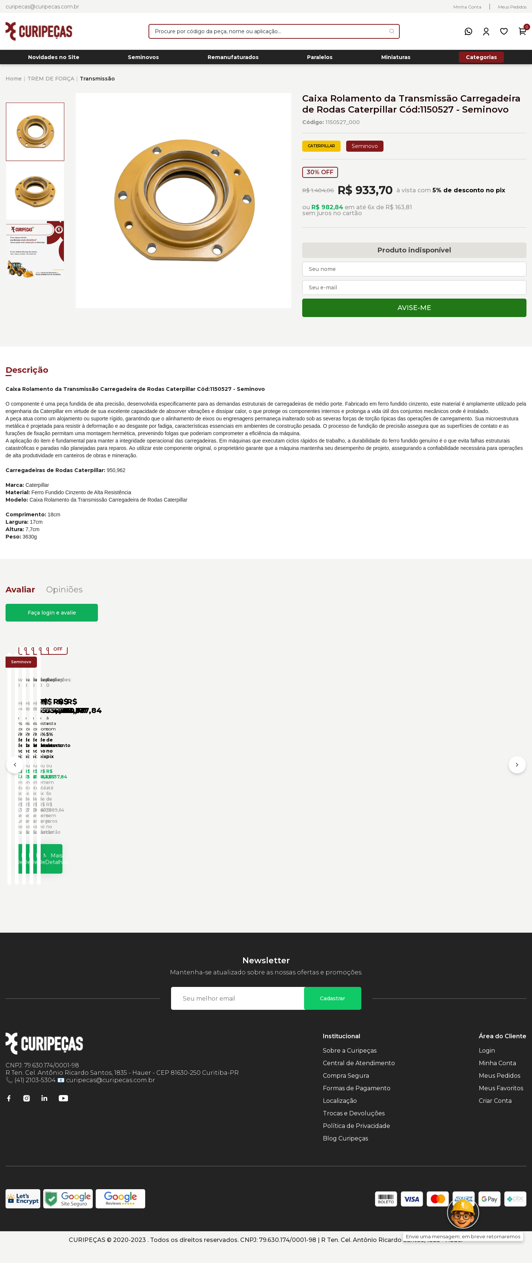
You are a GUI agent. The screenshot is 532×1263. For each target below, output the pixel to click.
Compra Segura (346, 1089)
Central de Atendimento (359, 1077)
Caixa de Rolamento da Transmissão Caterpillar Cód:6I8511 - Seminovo (318, 795)
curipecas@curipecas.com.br (42, 6)
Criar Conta (495, 1114)
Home (14, 82)
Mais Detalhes (76, 868)
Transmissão (97, 82)
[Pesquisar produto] (391, 31)
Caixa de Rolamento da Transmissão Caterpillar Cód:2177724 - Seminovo (190, 795)
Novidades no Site (53, 59)
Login (487, 1064)
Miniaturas (395, 59)
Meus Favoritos (501, 1102)
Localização (340, 1114)
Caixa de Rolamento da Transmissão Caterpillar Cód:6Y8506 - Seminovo (448, 795)
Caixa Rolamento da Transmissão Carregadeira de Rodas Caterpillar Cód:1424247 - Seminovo (70, 795)
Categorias (481, 59)
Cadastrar (332, 1012)
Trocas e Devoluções (354, 1127)
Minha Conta (467, 7)
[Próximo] (517, 775)
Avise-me (414, 312)
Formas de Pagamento (357, 1102)
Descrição (27, 374)
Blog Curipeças (345, 1152)
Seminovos (143, 59)
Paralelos (319, 59)
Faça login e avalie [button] (52, 616)
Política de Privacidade (356, 1139)
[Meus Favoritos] (504, 31)
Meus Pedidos (512, 7)
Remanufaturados (233, 59)
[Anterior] (15, 775)
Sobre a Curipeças (349, 1064)
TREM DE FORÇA (50, 82)
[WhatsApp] (468, 31)
